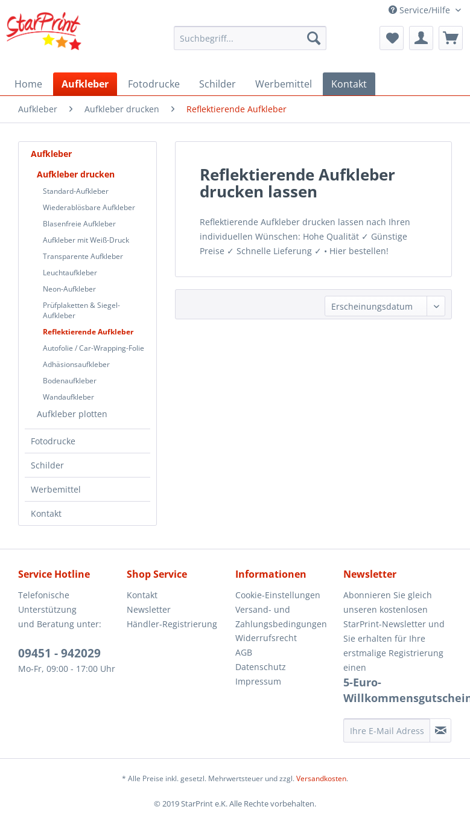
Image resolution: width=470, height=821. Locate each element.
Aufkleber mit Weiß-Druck (86, 240)
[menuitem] (250, 38)
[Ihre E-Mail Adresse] (386, 730)
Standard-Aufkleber (76, 191)
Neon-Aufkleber (69, 289)
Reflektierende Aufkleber (88, 332)
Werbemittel (56, 489)
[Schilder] (217, 83)
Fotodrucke (53, 441)
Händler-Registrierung (172, 624)
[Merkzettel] (391, 38)
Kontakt (46, 513)
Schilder (47, 465)
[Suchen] (313, 38)
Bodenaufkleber (70, 380)
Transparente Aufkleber (83, 256)
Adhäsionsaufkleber (76, 364)
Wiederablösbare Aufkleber (89, 207)
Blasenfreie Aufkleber (79, 224)
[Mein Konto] (421, 38)
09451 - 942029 (59, 653)
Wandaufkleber (68, 397)
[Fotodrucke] (153, 83)
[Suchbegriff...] (250, 38)
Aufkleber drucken (76, 174)
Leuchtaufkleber (70, 272)
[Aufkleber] (85, 83)
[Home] (28, 83)
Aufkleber (51, 153)
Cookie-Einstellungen (277, 595)
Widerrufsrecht (266, 638)
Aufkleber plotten (72, 414)
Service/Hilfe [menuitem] (421, 10)
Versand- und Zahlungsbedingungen (281, 617)
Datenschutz (260, 666)
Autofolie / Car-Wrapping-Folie (93, 348)
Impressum (258, 681)
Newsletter (149, 609)
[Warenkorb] (451, 38)
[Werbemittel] (283, 83)
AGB (243, 652)
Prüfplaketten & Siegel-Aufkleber (81, 310)
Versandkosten (321, 778)
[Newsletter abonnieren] (440, 730)
